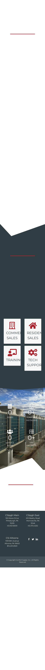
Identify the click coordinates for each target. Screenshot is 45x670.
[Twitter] (33, 542)
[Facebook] (29, 542)
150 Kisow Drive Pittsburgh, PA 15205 (12, 523)
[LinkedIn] (37, 542)
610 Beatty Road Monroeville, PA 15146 (33, 523)
